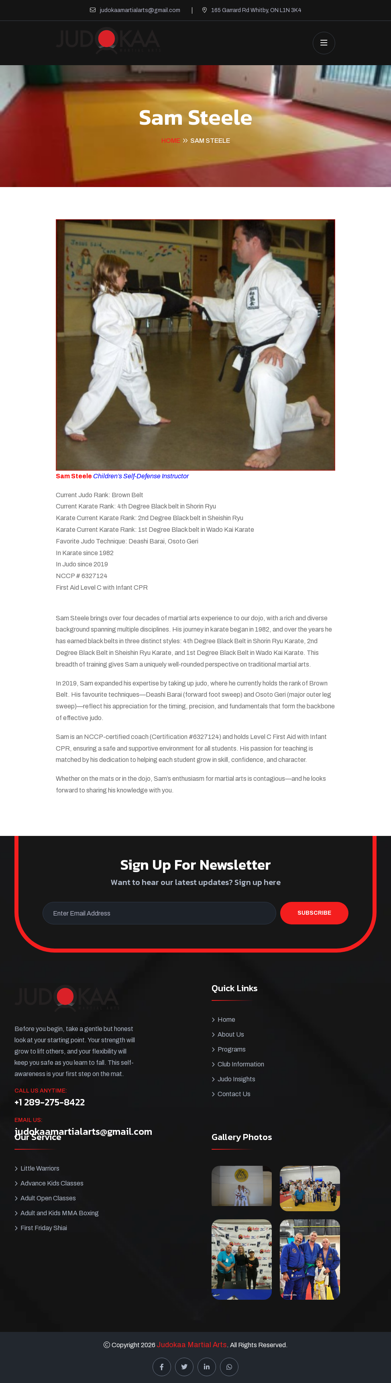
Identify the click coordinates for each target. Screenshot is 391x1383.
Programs (232, 1049)
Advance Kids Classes (51, 1183)
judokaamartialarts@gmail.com (140, 10)
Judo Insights (236, 1079)
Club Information (241, 1064)
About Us (231, 1034)
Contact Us (234, 1094)
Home (170, 140)
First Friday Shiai (43, 1228)
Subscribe (314, 913)
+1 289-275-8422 (49, 1102)
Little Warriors (39, 1168)
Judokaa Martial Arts (192, 1345)
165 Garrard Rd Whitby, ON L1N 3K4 (256, 10)
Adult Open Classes (48, 1198)
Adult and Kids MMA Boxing (59, 1213)
